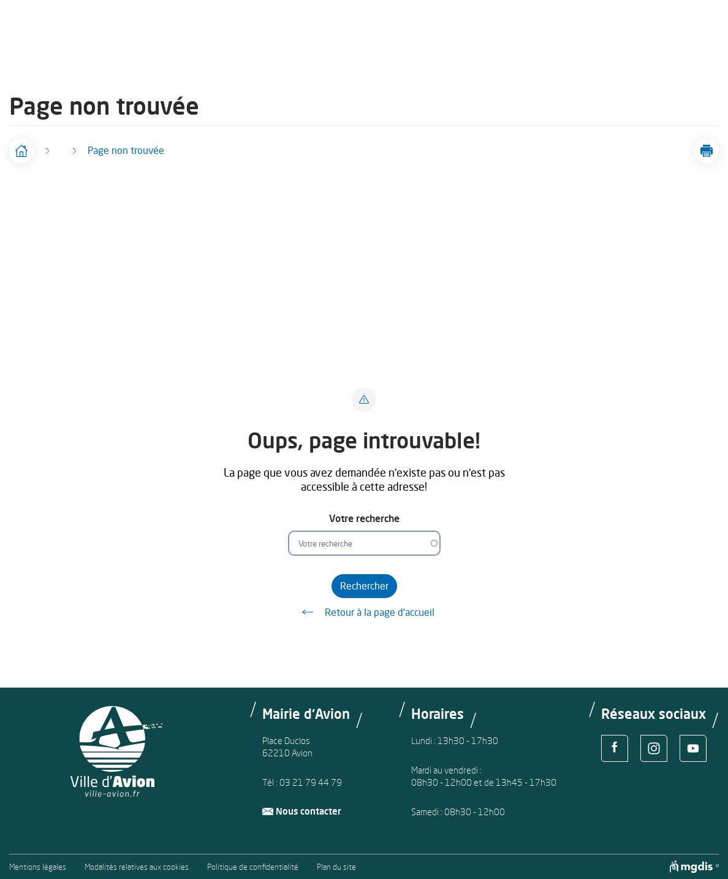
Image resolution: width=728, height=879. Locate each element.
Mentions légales (37, 867)
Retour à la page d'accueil (364, 612)
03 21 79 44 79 (310, 782)
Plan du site (336, 867)
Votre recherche (364, 518)
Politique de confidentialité (252, 867)
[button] (706, 151)
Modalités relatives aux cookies (137, 867)
